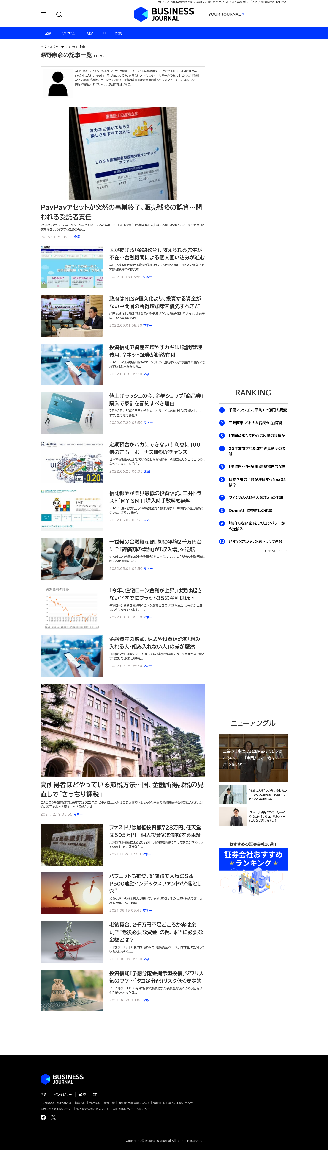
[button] (43, 15)
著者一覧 (109, 1102)
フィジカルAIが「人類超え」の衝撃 (256, 497)
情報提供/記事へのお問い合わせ (173, 1102)
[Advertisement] (253, 635)
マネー (147, 276)
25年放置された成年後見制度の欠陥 (257, 451)
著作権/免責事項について (134, 1102)
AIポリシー (143, 1108)
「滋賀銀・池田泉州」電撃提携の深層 (257, 466)
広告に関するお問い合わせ (57, 1108)
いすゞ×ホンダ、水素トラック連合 (255, 541)
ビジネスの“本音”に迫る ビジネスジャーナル (62, 1079)
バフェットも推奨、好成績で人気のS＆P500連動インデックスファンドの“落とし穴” (155, 884)
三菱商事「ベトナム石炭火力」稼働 (255, 423)
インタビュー (63, 1094)
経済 (82, 1094)
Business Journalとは (56, 1102)
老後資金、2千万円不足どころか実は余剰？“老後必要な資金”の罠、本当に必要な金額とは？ (156, 932)
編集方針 (80, 1102)
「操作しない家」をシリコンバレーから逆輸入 (257, 526)
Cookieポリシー (123, 1108)
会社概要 (94, 1102)
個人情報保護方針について (92, 1108)
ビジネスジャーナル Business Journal (164, 14)
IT (95, 1094)
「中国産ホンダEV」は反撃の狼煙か (257, 435)
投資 (118, 33)
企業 (77, 237)
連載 (147, 471)
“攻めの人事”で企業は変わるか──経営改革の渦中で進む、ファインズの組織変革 (268, 794)
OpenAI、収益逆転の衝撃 (250, 510)
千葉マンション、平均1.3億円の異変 (258, 410)
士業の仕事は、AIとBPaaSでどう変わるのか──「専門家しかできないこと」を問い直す (252, 757)
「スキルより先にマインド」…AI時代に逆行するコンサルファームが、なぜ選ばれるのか (267, 816)
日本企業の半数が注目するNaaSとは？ (258, 482)
